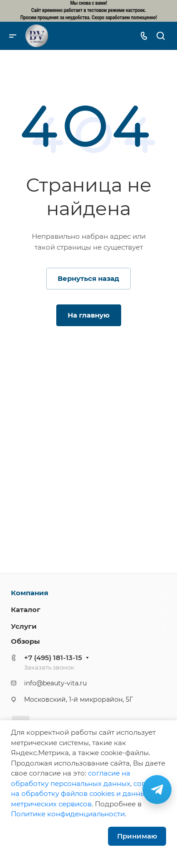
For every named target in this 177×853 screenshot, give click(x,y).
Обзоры (25, 641)
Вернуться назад (88, 278)
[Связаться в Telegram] (157, 789)
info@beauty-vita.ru (55, 683)
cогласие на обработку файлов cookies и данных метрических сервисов (88, 793)
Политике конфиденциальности (68, 814)
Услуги (24, 626)
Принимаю (137, 836)
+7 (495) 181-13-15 (53, 657)
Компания (29, 592)
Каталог (25, 609)
